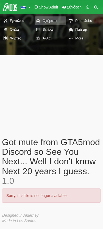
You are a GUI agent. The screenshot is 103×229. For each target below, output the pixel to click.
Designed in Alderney (20, 215)
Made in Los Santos (19, 221)
